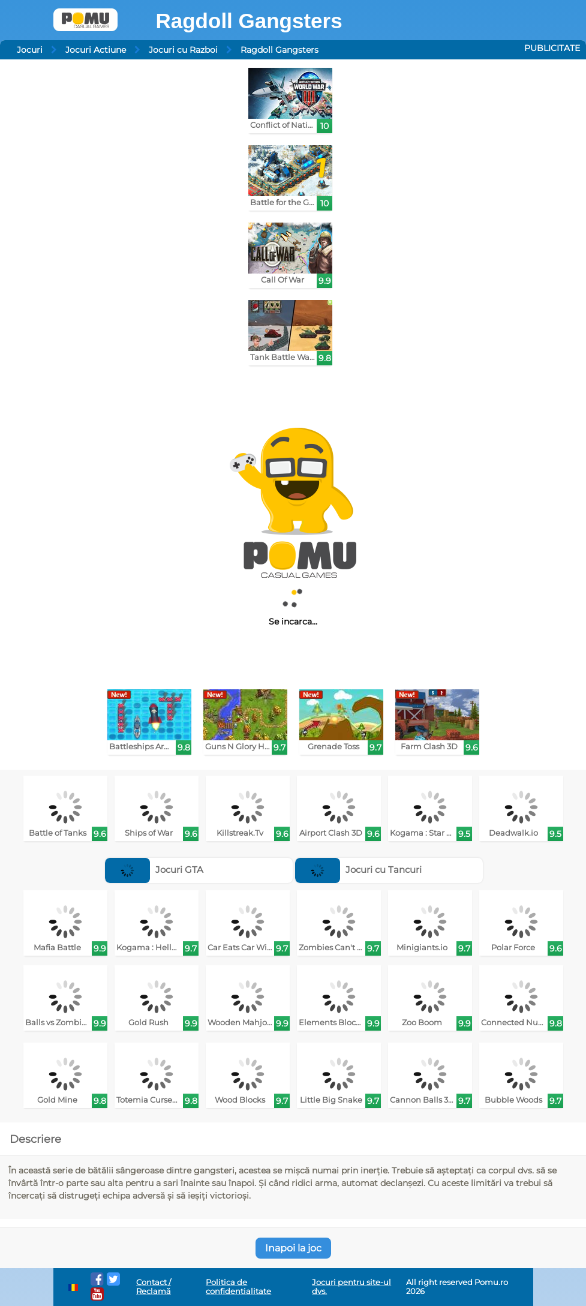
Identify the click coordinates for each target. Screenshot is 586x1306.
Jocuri (30, 49)
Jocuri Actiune (95, 49)
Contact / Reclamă (153, 1287)
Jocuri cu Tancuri (358, 869)
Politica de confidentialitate (238, 1287)
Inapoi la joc (293, 1248)
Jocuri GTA (154, 869)
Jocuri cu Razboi (183, 49)
